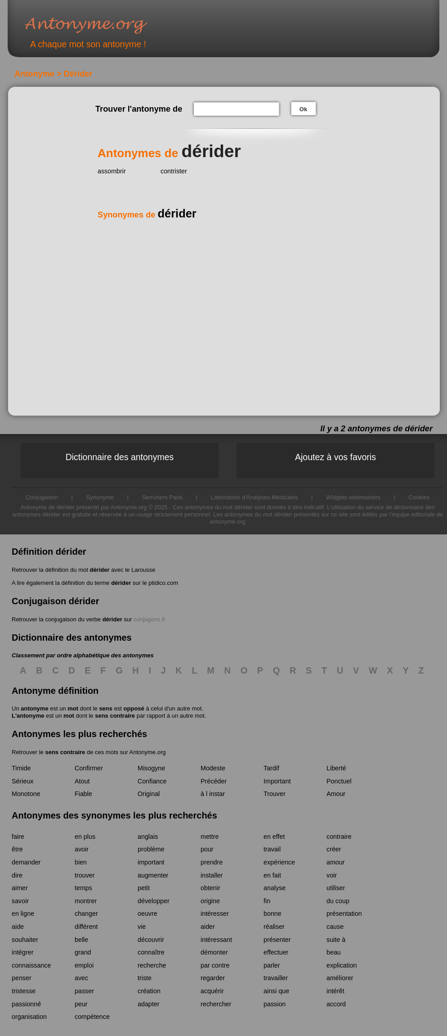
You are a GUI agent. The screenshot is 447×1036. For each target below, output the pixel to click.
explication (341, 965)
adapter (149, 1004)
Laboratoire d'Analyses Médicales (254, 497)
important (151, 862)
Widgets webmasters (353, 497)
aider (208, 926)
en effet (274, 836)
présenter (277, 939)
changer (86, 913)
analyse (275, 887)
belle (81, 939)
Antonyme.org (99, 25)
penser (21, 978)
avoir (82, 849)
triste (145, 978)
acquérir (212, 991)
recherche (152, 965)
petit (144, 887)
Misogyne (151, 768)
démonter (214, 952)
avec (81, 978)
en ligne (23, 913)
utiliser (335, 887)
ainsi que (276, 991)
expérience (279, 862)
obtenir (210, 887)
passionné (26, 1004)
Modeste (213, 768)
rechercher (216, 1004)
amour (335, 862)
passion (275, 1004)
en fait (272, 875)
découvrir (151, 939)
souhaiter (25, 939)
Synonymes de (147, 214)
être (17, 849)
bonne (273, 913)
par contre (215, 965)
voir (331, 875)
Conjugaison (42, 497)
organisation (29, 1016)
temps (83, 887)
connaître (151, 952)
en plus (85, 836)
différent (86, 926)
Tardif (271, 768)
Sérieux (22, 781)
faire (18, 836)
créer (333, 849)
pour (207, 849)
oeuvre (147, 913)
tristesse (24, 991)
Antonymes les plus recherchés (79, 734)
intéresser (215, 913)
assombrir (112, 171)
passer (84, 991)
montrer (86, 901)
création (149, 991)
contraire (339, 836)
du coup (337, 901)
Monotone (26, 793)
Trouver (275, 793)
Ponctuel (339, 781)
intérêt (335, 991)
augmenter (153, 875)
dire (17, 875)
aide (18, 926)
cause (335, 926)
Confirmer (89, 768)
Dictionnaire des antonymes (120, 457)
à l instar (213, 793)
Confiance (152, 781)
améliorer (339, 978)
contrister (174, 171)
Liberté (336, 768)
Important (277, 781)
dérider (99, 569)
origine (210, 901)
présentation (344, 913)
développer (154, 901)
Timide (21, 768)
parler (272, 965)
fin (267, 901)
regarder (213, 978)
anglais (148, 836)
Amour (335, 793)
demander (26, 862)
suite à (335, 939)
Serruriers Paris (162, 497)
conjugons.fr (149, 619)
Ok (303, 109)
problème (151, 849)
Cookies (418, 497)
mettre (210, 836)
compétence (92, 1016)
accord (336, 1004)
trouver (85, 875)
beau (333, 952)
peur (81, 1004)
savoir (20, 901)
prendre (212, 862)
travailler (276, 978)
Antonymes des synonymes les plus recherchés (114, 815)
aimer (20, 887)
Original (149, 793)
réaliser (274, 926)
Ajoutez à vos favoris (335, 457)
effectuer (276, 952)
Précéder (214, 781)
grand (83, 952)
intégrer (22, 952)
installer (212, 875)
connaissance (31, 965)
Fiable (83, 793)
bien (81, 862)
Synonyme (100, 497)
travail (272, 849)
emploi (84, 965)
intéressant (216, 939)
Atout (82, 781)
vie (142, 926)
